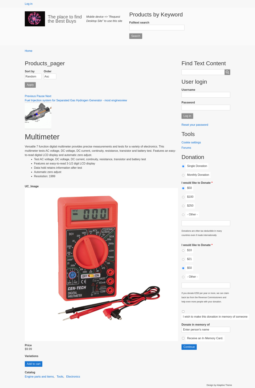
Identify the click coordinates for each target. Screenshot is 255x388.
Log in (29, 3)
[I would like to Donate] (183, 188)
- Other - (192, 214)
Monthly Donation (198, 174)
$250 (190, 205)
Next (48, 96)
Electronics (73, 376)
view (124, 100)
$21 (189, 258)
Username (188, 89)
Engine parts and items (39, 376)
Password (188, 102)
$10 (189, 250)
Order (48, 71)
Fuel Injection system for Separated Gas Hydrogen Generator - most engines (73, 100)
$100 (190, 196)
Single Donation (197, 165)
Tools (60, 376)
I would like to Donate (196, 182)
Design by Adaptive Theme (219, 385)
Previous (30, 96)
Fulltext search (139, 22)
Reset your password (195, 124)
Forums (186, 147)
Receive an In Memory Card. (205, 338)
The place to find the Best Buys (65, 19)
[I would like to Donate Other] (206, 223)
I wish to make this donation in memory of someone (215, 316)
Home (28, 50)
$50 (189, 187)
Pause (41, 96)
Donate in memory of (196, 324)
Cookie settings (191, 142)
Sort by (30, 71)
